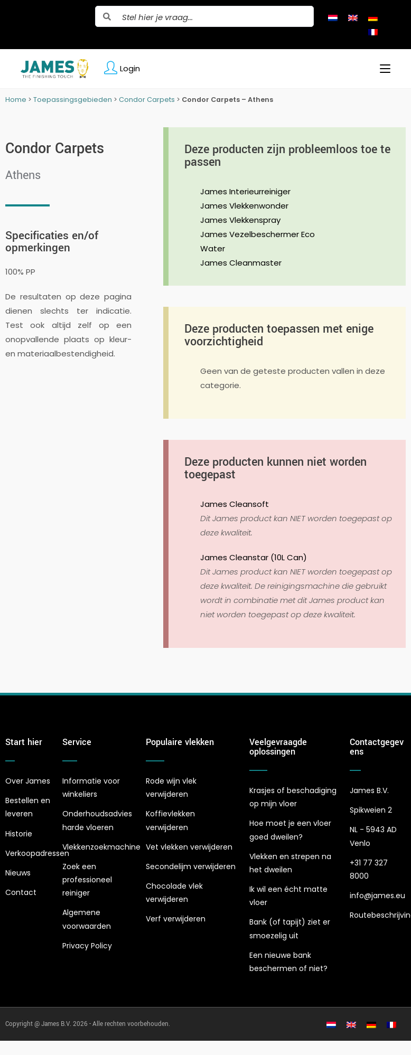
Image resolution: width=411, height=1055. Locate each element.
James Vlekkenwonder (244, 205)
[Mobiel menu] (381, 68)
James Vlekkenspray (240, 219)
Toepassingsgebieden (72, 99)
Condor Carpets (147, 99)
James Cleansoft (234, 504)
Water (212, 248)
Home (15, 99)
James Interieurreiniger (245, 191)
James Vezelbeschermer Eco (257, 234)
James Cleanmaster (241, 262)
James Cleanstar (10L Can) (253, 557)
